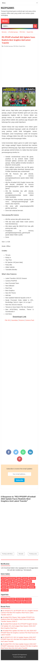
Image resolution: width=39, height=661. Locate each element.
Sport (17, 587)
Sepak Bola (22, 46)
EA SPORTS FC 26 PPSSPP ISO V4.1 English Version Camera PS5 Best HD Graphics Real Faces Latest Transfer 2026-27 (19, 613)
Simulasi (10, 587)
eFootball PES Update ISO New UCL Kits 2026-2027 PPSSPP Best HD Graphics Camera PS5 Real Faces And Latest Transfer (19, 633)
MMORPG (28, 581)
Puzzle (21, 584)
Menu (5, 21)
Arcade (25, 578)
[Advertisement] (19, 67)
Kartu (22, 581)
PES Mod (15, 46)
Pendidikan (13, 584)
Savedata (14, 320)
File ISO (7, 320)
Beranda (21, 553)
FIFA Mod (11, 599)
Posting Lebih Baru (7, 553)
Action (4, 578)
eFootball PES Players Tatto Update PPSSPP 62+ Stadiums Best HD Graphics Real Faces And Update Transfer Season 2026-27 (18, 619)
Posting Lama (33, 553)
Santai (4, 587)
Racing (32, 584)
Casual (9, 581)
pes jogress (27, 602)
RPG (26, 584)
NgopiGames (7, 8)
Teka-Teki (5, 590)
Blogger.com (23, 657)
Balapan (32, 578)
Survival (32, 587)
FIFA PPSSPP (20, 599)
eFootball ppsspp (8, 46)
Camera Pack (29, 320)
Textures (21, 320)
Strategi (24, 587)
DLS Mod (4, 599)
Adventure (11, 578)
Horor (16, 581)
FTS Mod (28, 599)
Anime (19, 578)
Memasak (5, 584)
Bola (3, 581)
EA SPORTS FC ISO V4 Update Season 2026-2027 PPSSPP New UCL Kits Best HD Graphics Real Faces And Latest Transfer (18, 639)
